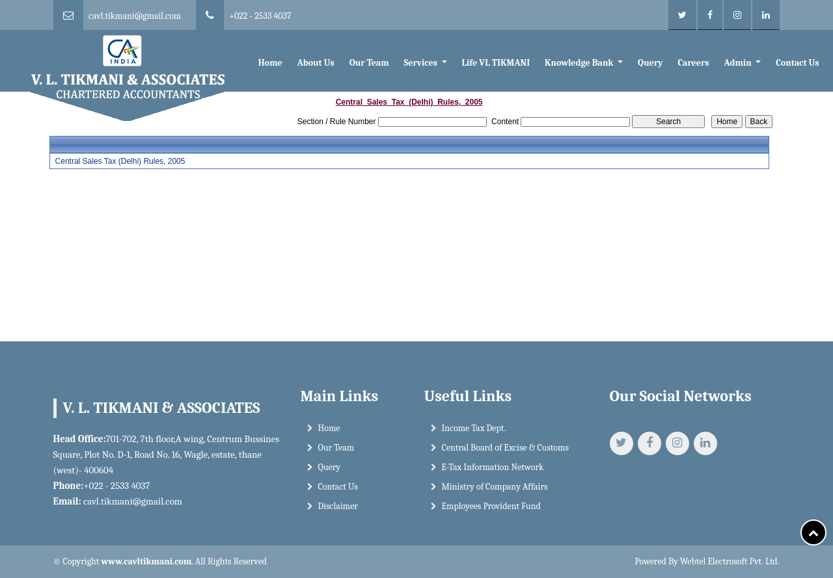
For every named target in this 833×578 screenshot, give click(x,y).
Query (650, 62)
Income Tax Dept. (474, 428)
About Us (316, 62)
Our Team (369, 62)
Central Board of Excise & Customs (505, 447)
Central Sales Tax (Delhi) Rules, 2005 (120, 161)
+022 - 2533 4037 (260, 15)
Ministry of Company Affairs (495, 486)
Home (270, 62)
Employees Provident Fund (491, 506)
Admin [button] (738, 62)
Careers (693, 62)
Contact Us (797, 62)
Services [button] (422, 62)
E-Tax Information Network (493, 467)
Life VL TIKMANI (495, 62)
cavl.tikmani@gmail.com (135, 15)
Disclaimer (338, 506)
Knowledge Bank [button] (580, 62)
